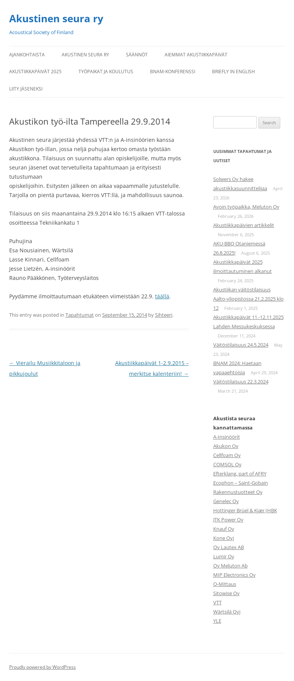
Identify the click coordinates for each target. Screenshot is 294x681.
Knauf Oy (223, 528)
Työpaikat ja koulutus (105, 71)
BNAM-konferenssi (172, 71)
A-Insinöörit (226, 436)
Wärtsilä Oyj (226, 611)
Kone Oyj (223, 538)
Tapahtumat (79, 314)
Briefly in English (233, 71)
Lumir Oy (223, 556)
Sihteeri (163, 314)
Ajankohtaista (27, 54)
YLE (217, 620)
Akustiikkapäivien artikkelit (243, 225)
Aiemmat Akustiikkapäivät (196, 54)
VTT (217, 602)
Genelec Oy (226, 501)
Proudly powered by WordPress (42, 667)
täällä (162, 296)
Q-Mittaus (224, 584)
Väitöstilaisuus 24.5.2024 (240, 344)
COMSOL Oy (227, 464)
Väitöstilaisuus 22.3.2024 (240, 381)
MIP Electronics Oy (234, 574)
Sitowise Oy (226, 593)
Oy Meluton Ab (230, 565)
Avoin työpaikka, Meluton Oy (246, 206)
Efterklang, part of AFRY (239, 473)
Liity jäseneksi (25, 89)
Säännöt (137, 54)
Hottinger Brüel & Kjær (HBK (245, 510)
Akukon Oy (225, 445)
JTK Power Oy (228, 519)
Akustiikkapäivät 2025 (35, 71)
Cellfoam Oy (227, 455)
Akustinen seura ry (56, 18)
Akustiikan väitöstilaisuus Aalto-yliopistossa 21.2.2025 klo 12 (248, 298)
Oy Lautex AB (228, 547)
